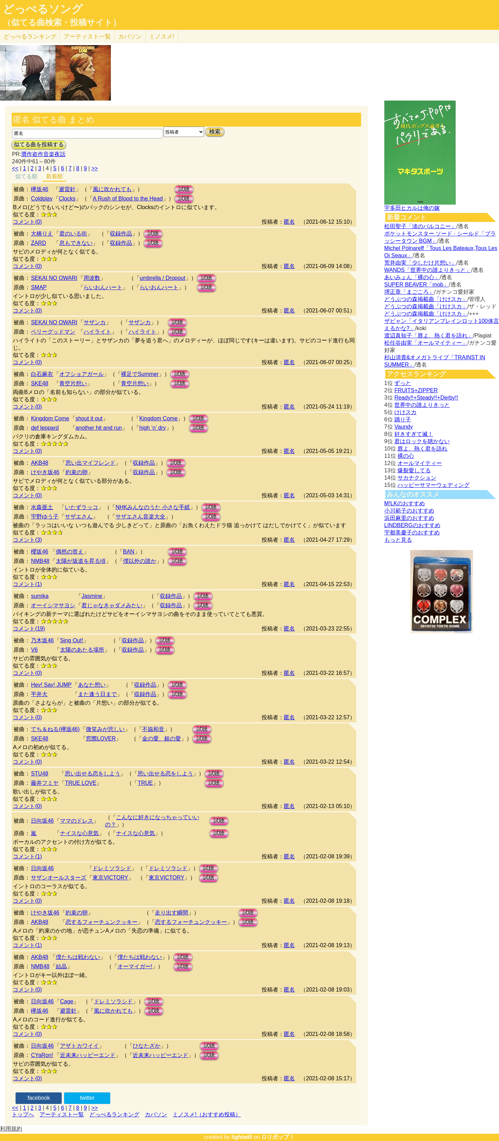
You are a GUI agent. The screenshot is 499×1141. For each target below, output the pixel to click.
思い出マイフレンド (90, 463)
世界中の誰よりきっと (422, 405)
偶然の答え (70, 552)
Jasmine (91, 596)
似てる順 (26, 176)
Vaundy (403, 427)
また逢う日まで (97, 694)
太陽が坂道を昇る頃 (81, 561)
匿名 (289, 222)
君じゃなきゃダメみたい (111, 605)
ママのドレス (76, 821)
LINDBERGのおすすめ (412, 525)
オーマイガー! (134, 966)
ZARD (38, 243)
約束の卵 (76, 472)
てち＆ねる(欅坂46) (55, 729)
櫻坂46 (39, 552)
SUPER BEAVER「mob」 (416, 285)
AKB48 (39, 463)
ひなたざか (146, 1046)
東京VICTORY (110, 878)
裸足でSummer (139, 374)
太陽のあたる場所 (82, 650)
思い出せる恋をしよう (92, 774)
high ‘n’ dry (152, 428)
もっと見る (398, 540)
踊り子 (402, 419)
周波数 (92, 278)
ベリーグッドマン (53, 332)
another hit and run (99, 428)
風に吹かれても (112, 189)
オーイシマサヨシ (53, 605)
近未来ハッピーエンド (87, 1055)
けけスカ (405, 412)
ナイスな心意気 (79, 833)
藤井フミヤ (45, 783)
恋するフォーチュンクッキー (101, 922)
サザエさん (79, 517)
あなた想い (92, 685)
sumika (40, 596)
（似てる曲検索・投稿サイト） (62, 22)
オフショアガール (81, 374)
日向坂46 (42, 821)
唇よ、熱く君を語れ (422, 449)
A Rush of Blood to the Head (128, 198)
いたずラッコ (81, 507)
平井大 (39, 694)
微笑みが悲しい (105, 729)
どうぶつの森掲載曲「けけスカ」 (425, 299)
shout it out (89, 418)
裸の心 (405, 456)
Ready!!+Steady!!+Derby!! (426, 398)
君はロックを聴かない (422, 441)
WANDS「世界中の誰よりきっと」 (427, 270)
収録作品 (121, 234)
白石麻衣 (42, 374)
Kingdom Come (50, 418)
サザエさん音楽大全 (140, 517)
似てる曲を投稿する (39, 144)
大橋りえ (42, 234)
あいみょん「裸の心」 (412, 277)
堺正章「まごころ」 (409, 292)
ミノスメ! (161, 36)
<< (15, 168)
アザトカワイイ (79, 1046)
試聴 (184, 189)
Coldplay (41, 198)
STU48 (39, 774)
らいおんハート (103, 287)
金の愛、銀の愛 (161, 738)
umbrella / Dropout (162, 278)
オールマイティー (419, 463)
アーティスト (87, 36)
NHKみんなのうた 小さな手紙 (152, 507)
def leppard (45, 428)
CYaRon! (42, 1055)
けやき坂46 (45, 472)
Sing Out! (71, 640)
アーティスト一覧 (62, 1114)
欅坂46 (39, 189)
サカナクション (416, 478)
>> (94, 168)
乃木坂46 (42, 640)
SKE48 (39, 383)
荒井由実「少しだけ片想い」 (420, 263)
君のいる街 (73, 234)
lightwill (241, 1137)
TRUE (145, 783)
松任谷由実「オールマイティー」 (425, 343)
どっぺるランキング (114, 1114)
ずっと (402, 383)
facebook (38, 1098)
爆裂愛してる (414, 470)
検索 (214, 132)
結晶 (61, 966)
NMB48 (40, 561)
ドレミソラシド (112, 868)
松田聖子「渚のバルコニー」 (420, 226)
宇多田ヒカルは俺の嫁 (412, 208)
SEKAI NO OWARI (54, 278)
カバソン (130, 36)
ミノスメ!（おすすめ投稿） (206, 1114)
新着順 (54, 176)
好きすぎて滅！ (413, 434)
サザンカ (95, 322)
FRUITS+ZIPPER (416, 390)
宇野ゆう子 (45, 517)
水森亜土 (42, 507)
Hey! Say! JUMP (51, 685)
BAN (128, 552)
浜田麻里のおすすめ (409, 518)
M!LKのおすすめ (404, 503)
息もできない (76, 243)
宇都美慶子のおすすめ (412, 532)
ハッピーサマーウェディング (433, 485)
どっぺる (29, 36)
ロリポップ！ (278, 1137)
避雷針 (67, 189)
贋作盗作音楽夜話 (43, 154)
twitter (87, 1098)
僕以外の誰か (139, 561)
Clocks (67, 198)
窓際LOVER (101, 738)
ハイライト (97, 332)
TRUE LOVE (80, 783)
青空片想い (73, 383)
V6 (34, 650)
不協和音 (153, 729)
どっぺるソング (43, 9)
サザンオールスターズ (58, 878)
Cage (66, 1001)
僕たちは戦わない (78, 957)
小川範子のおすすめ (409, 511)
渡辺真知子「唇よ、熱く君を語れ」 (428, 335)
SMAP (38, 287)
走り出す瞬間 (171, 913)
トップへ (23, 1114)
